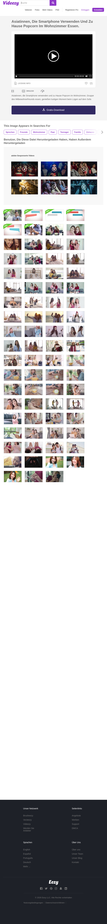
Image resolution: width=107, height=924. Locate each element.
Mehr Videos (47, 10)
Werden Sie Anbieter (28, 829)
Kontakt (75, 862)
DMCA (75, 828)
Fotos (37, 10)
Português (28, 858)
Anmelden (98, 10)
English (26, 849)
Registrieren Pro (71, 10)
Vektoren (28, 10)
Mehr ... (26, 866)
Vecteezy (27, 820)
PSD (57, 10)
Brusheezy (28, 815)
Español (27, 854)
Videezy (27, 824)
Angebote (76, 815)
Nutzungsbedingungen (33, 903)
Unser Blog (77, 858)
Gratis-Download (55, 110)
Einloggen (85, 10)
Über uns (76, 849)
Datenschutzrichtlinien (55, 903)
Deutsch (27, 862)
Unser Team (77, 854)
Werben (75, 820)
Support (75, 824)
